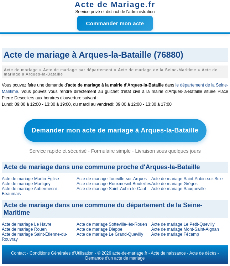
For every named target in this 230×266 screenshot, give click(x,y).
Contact (18, 253)
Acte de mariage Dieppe (99, 229)
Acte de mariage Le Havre (26, 224)
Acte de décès (202, 253)
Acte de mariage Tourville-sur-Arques (112, 178)
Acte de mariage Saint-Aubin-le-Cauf (111, 188)
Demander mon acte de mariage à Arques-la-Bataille (115, 130)
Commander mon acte (115, 23)
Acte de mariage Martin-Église (30, 178)
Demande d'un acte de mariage (115, 258)
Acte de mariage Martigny (26, 183)
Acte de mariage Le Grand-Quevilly (110, 234)
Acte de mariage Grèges (174, 183)
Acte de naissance (168, 253)
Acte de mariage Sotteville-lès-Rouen (112, 224)
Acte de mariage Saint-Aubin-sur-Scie (187, 178)
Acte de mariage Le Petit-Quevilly (183, 224)
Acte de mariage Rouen (24, 229)
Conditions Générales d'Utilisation (62, 253)
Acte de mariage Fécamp (175, 234)
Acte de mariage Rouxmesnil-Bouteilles (114, 183)
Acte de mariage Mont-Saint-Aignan (185, 229)
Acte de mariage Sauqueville (178, 188)
